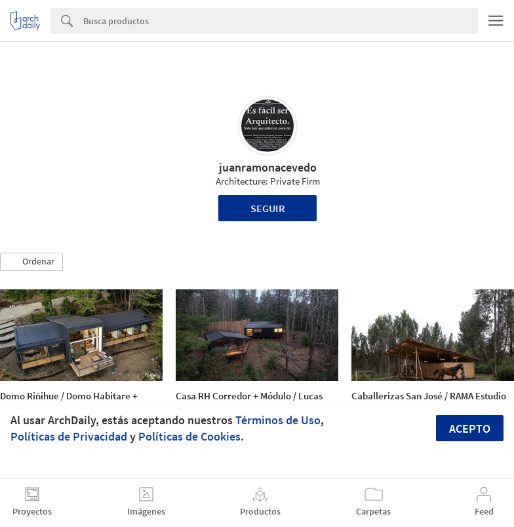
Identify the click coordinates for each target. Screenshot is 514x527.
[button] (31, 262)
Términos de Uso (278, 419)
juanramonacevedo (268, 167)
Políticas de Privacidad (68, 436)
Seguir (267, 208)
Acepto (469, 428)
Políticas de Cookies (189, 436)
